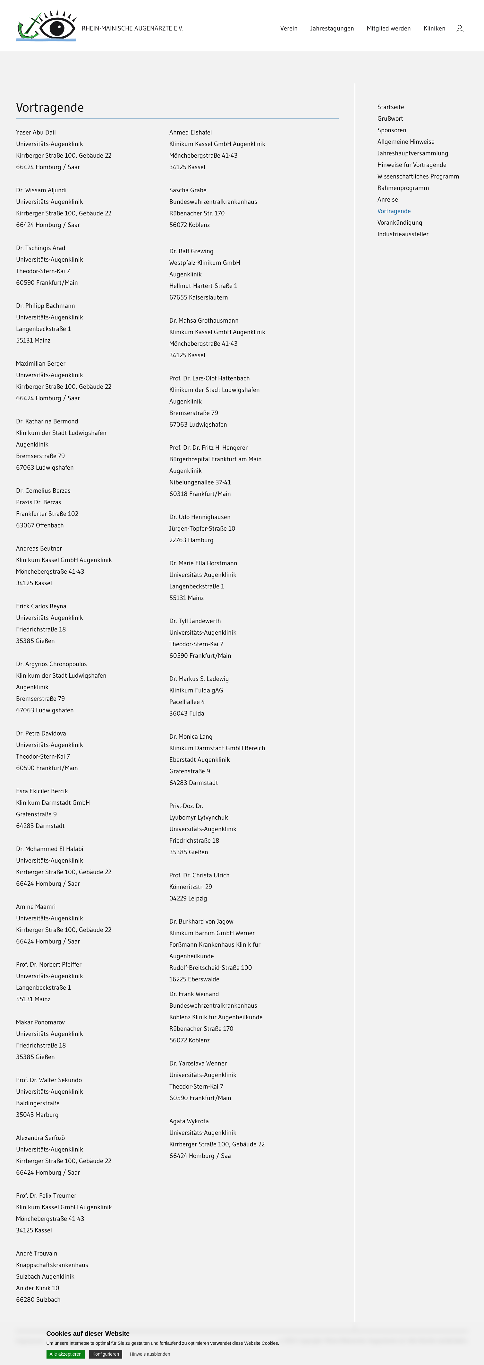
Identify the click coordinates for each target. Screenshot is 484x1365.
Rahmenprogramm (403, 188)
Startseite (391, 107)
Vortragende (394, 211)
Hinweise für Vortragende (412, 165)
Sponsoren (392, 130)
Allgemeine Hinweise (406, 141)
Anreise (388, 199)
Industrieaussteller (403, 234)
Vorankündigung (400, 222)
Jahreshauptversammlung (413, 153)
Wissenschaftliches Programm (418, 176)
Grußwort (390, 118)
